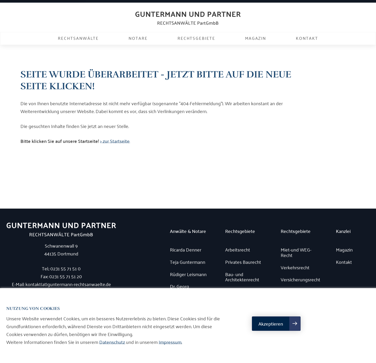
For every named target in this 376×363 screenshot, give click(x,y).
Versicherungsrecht (300, 279)
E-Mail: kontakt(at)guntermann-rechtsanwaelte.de (61, 284)
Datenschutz (112, 342)
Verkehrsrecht (295, 267)
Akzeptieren (270, 323)
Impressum (170, 342)
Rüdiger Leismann (188, 274)
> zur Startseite (115, 141)
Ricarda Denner (185, 249)
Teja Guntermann (187, 262)
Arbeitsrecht (237, 249)
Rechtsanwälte (78, 38)
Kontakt (307, 38)
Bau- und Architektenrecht (242, 276)
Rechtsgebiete (196, 38)
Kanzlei (343, 231)
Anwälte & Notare (188, 231)
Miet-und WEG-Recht (296, 252)
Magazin (255, 38)
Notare (138, 38)
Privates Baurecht (243, 262)
